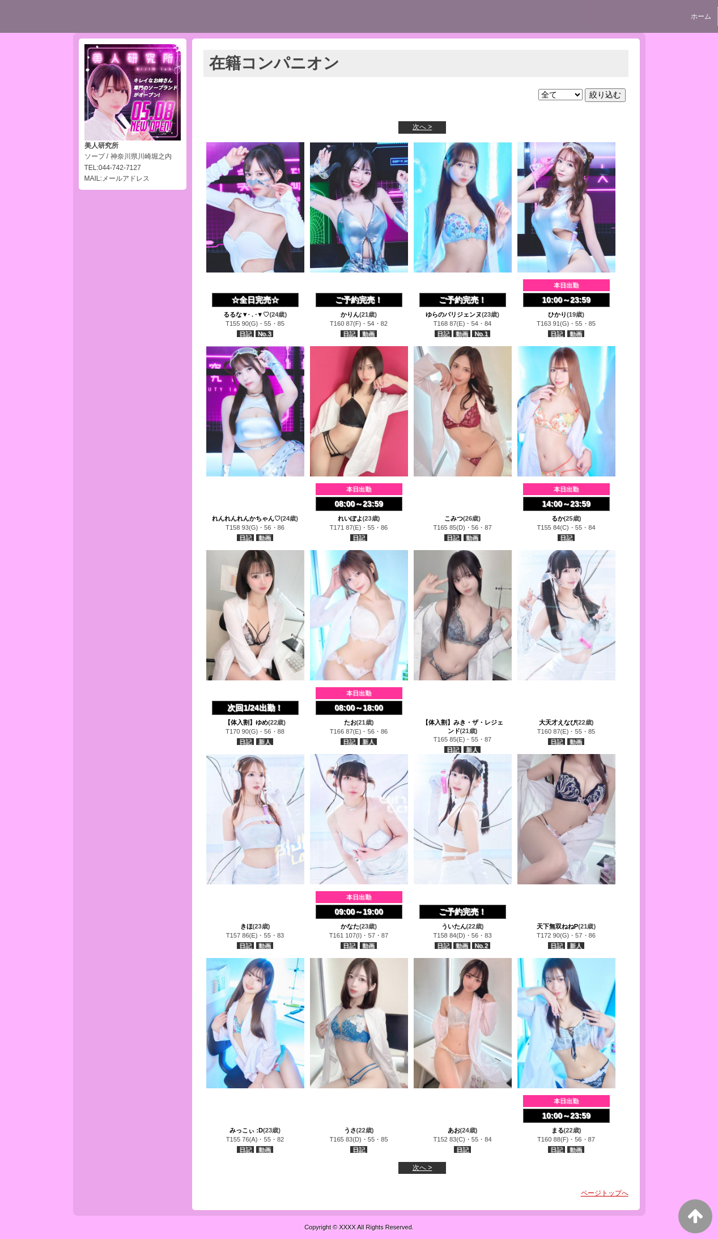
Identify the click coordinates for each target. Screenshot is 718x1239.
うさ (350, 1130)
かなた (350, 926)
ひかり (557, 314)
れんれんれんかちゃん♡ (246, 518)
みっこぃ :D (246, 1130)
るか (557, 518)
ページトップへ (604, 1193)
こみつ (453, 518)
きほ (246, 926)
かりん (350, 314)
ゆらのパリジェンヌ (454, 314)
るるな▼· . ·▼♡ (246, 314)
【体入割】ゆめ (246, 722)
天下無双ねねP (557, 926)
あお (454, 1130)
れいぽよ (350, 518)
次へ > (422, 127)
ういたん (453, 926)
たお (350, 722)
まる (557, 1130)
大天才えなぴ (557, 722)
